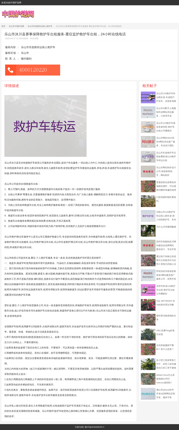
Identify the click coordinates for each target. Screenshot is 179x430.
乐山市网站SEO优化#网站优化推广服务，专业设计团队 (165, 142)
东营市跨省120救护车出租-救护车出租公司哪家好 (165, 290)
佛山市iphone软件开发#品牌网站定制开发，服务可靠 (165, 393)
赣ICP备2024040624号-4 (94, 427)
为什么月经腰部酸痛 (166, 226)
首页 (3, 26)
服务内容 (10, 47)
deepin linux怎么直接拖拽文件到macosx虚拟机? (165, 379)
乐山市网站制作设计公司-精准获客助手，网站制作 (166, 171)
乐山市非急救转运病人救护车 (40, 26)
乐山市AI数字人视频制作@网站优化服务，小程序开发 (166, 112)
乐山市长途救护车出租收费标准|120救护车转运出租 (166, 156)
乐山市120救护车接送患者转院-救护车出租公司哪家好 (165, 127)
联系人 (11, 58)
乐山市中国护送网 (16, 26)
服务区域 (10, 52)
